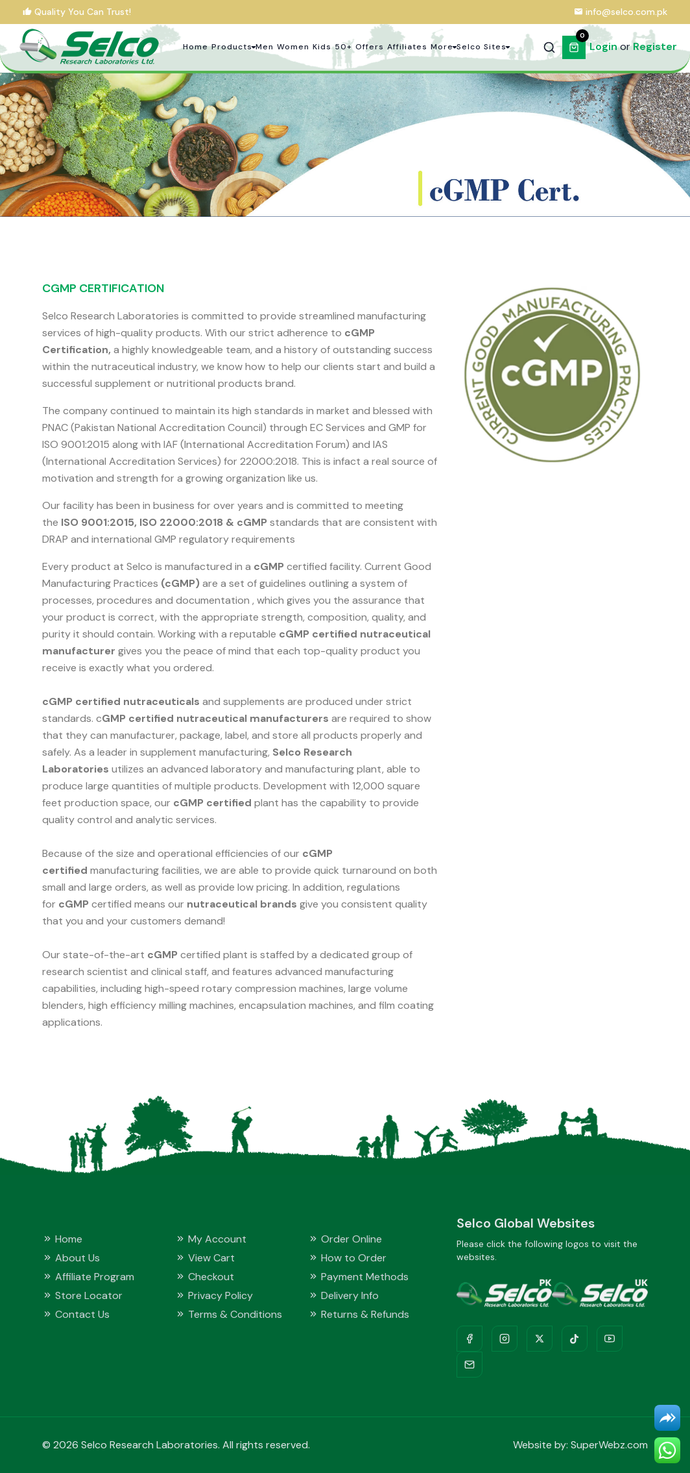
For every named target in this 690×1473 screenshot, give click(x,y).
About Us (71, 1258)
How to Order (347, 1258)
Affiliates (407, 47)
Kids (322, 47)
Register (655, 46)
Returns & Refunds (358, 1314)
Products (231, 47)
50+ (343, 47)
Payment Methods (358, 1276)
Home (195, 47)
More (442, 47)
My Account (210, 1239)
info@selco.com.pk (626, 12)
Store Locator (82, 1295)
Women (293, 47)
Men (265, 47)
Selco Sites (481, 47)
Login (603, 46)
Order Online (345, 1239)
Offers (369, 47)
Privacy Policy (214, 1295)
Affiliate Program (88, 1276)
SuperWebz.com (609, 1445)
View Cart (205, 1258)
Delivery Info (343, 1295)
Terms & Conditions (228, 1314)
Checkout (204, 1276)
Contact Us (76, 1314)
